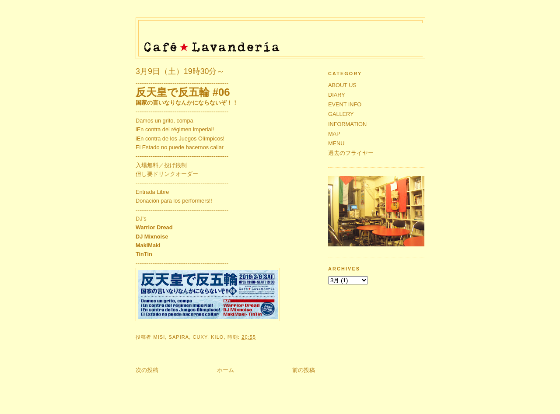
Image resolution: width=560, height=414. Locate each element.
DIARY (336, 94)
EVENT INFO (344, 104)
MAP (334, 133)
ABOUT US (342, 85)
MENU (336, 143)
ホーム (225, 370)
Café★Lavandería (283, 36)
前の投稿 (303, 370)
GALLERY (341, 114)
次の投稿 (147, 370)
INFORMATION (347, 124)
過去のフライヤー (351, 153)
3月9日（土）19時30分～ (180, 71)
